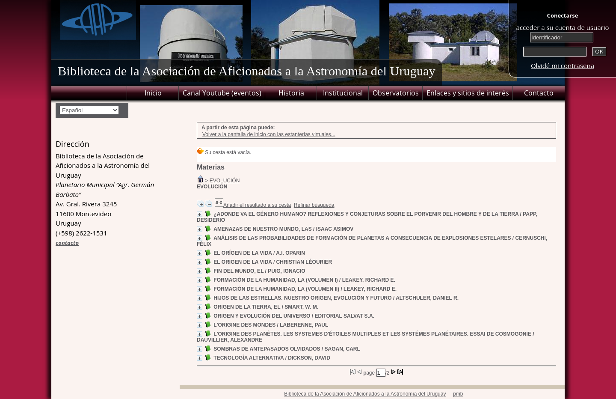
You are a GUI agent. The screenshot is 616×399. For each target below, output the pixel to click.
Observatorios (396, 93)
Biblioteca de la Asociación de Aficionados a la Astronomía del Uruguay (365, 394)
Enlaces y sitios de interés (467, 93)
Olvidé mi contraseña (562, 65)
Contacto (539, 93)
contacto (67, 243)
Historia (291, 93)
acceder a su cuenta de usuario (562, 27)
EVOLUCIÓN (225, 181)
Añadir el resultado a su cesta (257, 205)
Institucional (343, 93)
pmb (458, 394)
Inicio (153, 93)
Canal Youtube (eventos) (222, 93)
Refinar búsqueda (314, 205)
